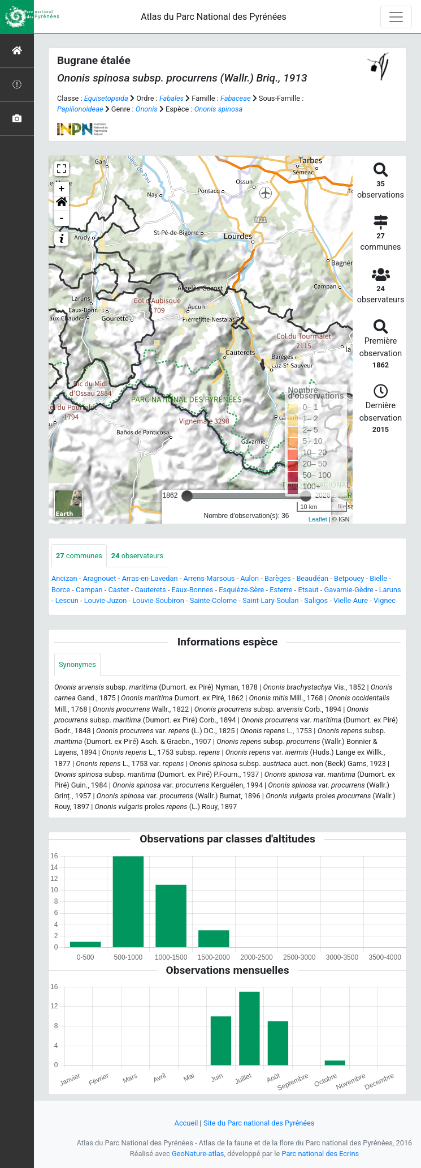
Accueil (186, 1123)
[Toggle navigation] (396, 17)
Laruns (390, 589)
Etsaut (308, 589)
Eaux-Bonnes (192, 589)
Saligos (316, 600)
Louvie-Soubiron (158, 600)
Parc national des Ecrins (320, 1153)
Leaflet (318, 519)
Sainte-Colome (213, 600)
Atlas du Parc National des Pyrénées (214, 16)
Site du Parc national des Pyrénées (259, 1123)
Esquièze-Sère (241, 589)
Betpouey (349, 578)
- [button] (62, 218)
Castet (118, 589)
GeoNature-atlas (198, 1153)
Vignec (385, 600)
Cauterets (150, 589)
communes (79, 555)
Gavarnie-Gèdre (349, 589)
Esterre (281, 589)
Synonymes (77, 664)
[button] (61, 203)
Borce (60, 589)
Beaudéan (312, 578)
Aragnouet (99, 578)
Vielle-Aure (350, 600)
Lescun (67, 600)
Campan (89, 589)
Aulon (249, 578)
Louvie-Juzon (105, 600)
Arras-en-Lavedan (149, 578)
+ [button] (62, 189)
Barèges (277, 578)
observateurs (137, 555)
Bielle (378, 578)
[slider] (187, 496)
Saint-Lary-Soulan (270, 600)
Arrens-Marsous (209, 578)
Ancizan (64, 578)
